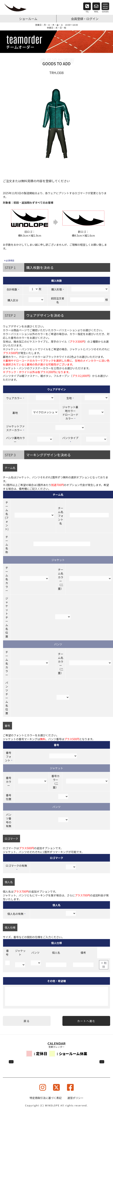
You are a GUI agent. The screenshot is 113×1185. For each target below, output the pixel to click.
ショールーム (28, 18)
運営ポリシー (75, 1098)
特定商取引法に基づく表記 (46, 1098)
